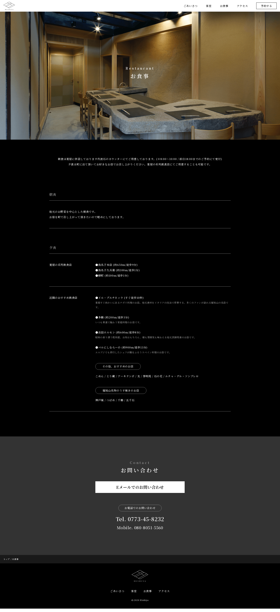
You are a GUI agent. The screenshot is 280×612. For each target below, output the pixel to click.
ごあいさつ (191, 6)
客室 (209, 6)
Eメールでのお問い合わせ (140, 492)
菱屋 (9, 6)
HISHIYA (140, 579)
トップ (6, 562)
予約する (266, 6)
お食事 (224, 6)
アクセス (242, 6)
